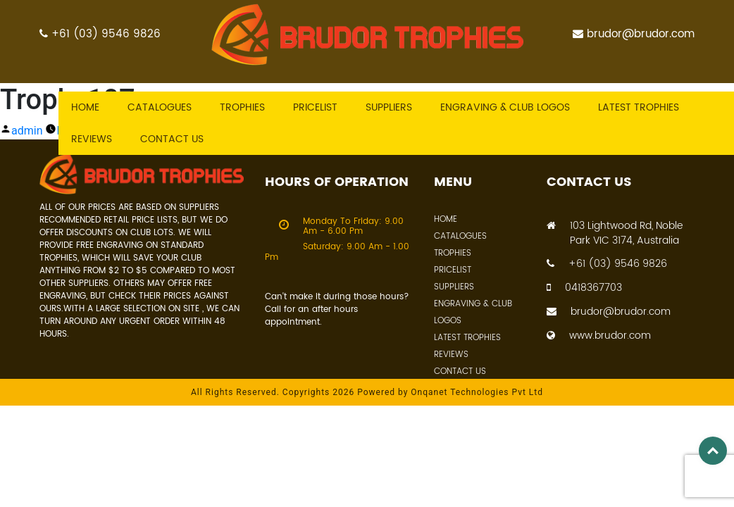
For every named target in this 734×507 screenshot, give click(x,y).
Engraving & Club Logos (505, 107)
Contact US (172, 139)
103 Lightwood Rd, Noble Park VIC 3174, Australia (615, 233)
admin (26, 130)
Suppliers (389, 107)
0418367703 (584, 287)
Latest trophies (638, 107)
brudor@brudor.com (634, 34)
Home (85, 107)
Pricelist (315, 107)
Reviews (91, 139)
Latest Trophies (467, 337)
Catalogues (159, 107)
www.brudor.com (599, 335)
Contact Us (460, 371)
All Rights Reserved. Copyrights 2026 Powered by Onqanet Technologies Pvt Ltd (367, 392)
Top (713, 451)
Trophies (242, 107)
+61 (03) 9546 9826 (100, 34)
